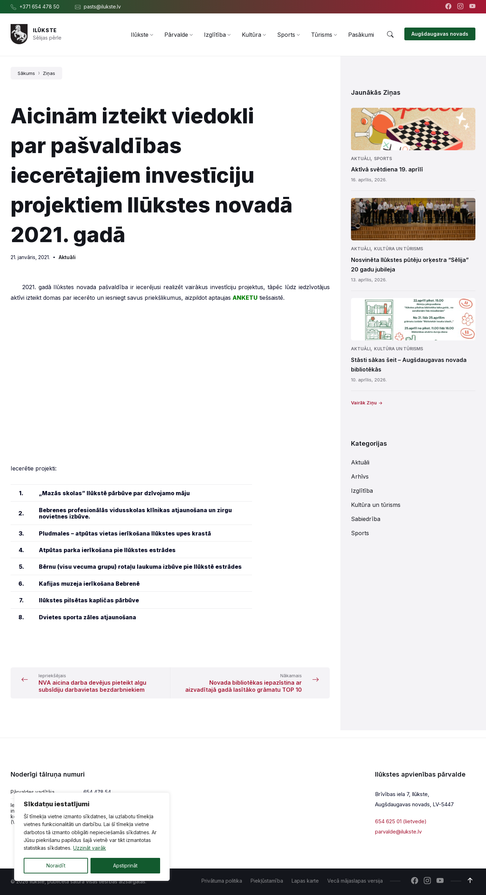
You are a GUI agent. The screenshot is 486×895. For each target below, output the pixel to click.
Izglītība (362, 490)
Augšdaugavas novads (439, 34)
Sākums (26, 73)
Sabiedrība (365, 518)
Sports (383, 158)
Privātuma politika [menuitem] (221, 881)
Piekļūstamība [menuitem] (267, 881)
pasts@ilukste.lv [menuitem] (102, 7)
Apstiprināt (125, 865)
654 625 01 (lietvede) (401, 821)
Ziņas (49, 73)
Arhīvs (360, 476)
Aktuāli (67, 257)
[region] (92, 836)
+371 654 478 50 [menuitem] (39, 7)
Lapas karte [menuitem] (305, 881)
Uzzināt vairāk (89, 848)
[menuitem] (139, 34)
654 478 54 (97, 792)
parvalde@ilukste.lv (398, 831)
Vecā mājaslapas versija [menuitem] (355, 881)
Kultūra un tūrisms (398, 248)
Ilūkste (45, 30)
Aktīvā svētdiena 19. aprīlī (387, 169)
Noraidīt (55, 865)
